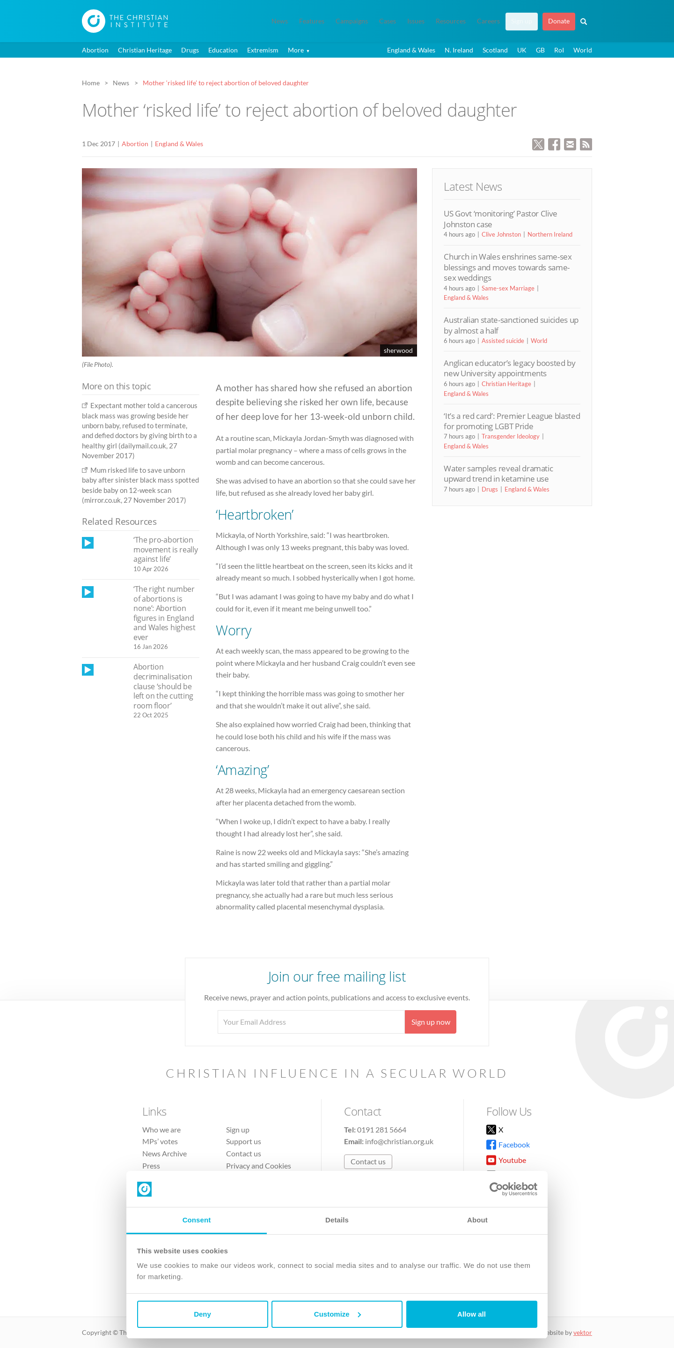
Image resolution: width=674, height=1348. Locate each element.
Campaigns (352, 21)
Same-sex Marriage (508, 288)
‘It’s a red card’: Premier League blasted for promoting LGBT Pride (512, 421)
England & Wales (411, 50)
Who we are (161, 1129)
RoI (559, 50)
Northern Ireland (549, 234)
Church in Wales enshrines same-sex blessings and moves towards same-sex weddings (507, 267)
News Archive (164, 1153)
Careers (488, 21)
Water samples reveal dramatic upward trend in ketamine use (498, 473)
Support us (243, 1141)
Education (223, 50)
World (582, 50)
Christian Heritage (145, 50)
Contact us (243, 1153)
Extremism (262, 50)
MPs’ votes (160, 1141)
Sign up (521, 21)
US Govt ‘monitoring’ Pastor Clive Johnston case (500, 218)
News (279, 21)
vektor (582, 1332)
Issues (416, 21)
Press (151, 1165)
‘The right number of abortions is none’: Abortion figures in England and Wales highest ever (164, 613)
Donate (559, 21)
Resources (451, 21)
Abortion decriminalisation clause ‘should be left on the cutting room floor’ (163, 686)
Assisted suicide (503, 340)
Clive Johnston (501, 234)
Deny (202, 1314)
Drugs (190, 50)
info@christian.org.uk (399, 1141)
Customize (337, 1314)
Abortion (95, 50)
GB (540, 50)
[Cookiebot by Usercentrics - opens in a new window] (496, 1189)
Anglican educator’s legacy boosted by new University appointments (509, 368)
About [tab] (477, 1220)
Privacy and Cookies (258, 1165)
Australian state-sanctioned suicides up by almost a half (511, 324)
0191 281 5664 (381, 1129)
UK (522, 50)
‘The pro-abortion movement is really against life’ (165, 549)
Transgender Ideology (511, 436)
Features (311, 21)
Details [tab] (337, 1220)
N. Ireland (459, 50)
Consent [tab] (197, 1220)
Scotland (495, 50)
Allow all (471, 1314)
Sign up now (430, 1021)
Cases (387, 21)
